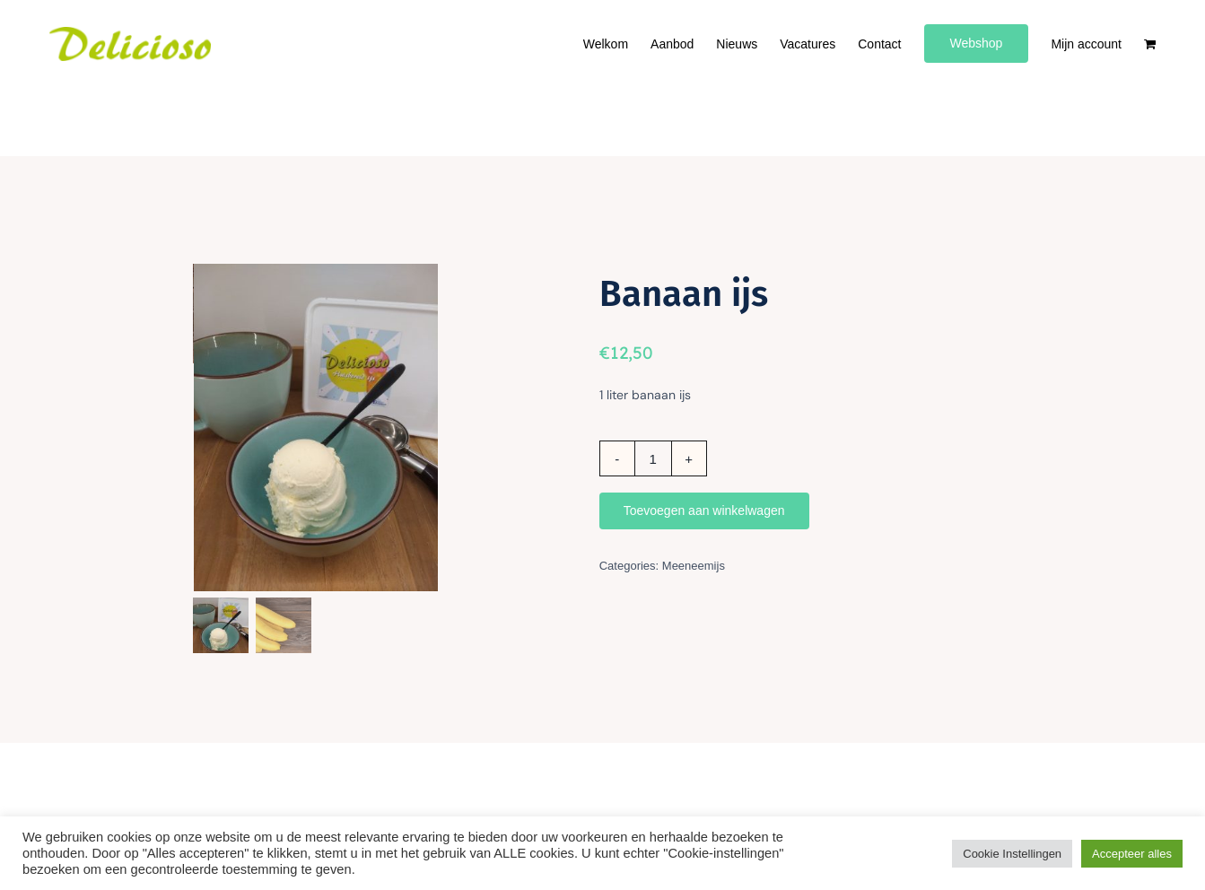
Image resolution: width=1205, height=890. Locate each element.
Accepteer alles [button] (1132, 853)
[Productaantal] (653, 458)
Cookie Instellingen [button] (1012, 853)
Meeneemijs (693, 565)
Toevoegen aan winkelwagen (704, 510)
